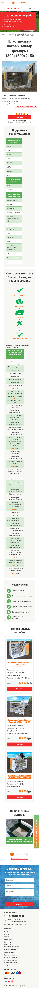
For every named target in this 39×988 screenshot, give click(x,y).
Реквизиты (8, 939)
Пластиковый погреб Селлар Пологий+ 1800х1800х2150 (19, 721)
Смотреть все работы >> (19, 859)
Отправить (19, 904)
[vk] (5, 981)
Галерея (7, 934)
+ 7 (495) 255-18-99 (13, 8)
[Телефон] (19, 886)
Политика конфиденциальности (11, 945)
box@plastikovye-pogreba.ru (16, 924)
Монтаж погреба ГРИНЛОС (19, 839)
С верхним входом (10, 960)
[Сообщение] (19, 892)
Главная (4, 35)
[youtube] (9, 981)
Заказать (19, 117)
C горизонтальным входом (10, 964)
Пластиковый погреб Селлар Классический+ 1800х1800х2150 (19, 664)
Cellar (11, 35)
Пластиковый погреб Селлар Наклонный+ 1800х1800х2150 (19, 777)
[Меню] (2, 3)
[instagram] (12, 981)
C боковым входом (10, 957)
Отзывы (7, 937)
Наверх (35, 3)
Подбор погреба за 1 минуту (36, 831)
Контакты (32, 8)
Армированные (9, 952)
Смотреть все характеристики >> (26, 107)
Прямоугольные (9, 955)
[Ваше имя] (19, 880)
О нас (6, 931)
